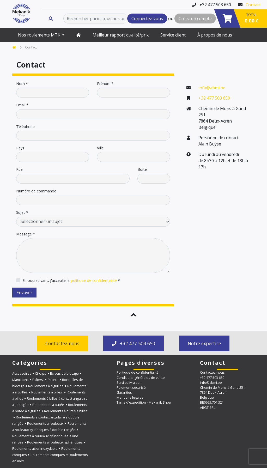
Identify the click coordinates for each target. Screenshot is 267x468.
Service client (173, 35)
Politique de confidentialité (138, 372)
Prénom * (105, 84)
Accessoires (21, 373)
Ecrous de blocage (64, 373)
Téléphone (25, 127)
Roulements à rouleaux (45, 423)
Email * (22, 105)
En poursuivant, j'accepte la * (71, 280)
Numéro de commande (36, 191)
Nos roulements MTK (39, 35)
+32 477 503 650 (214, 98)
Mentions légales (130, 397)
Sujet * (22, 212)
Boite (142, 169)
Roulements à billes (47, 392)
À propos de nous (214, 35)
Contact (253, 5)
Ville (100, 148)
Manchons (20, 379)
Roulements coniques (48, 454)
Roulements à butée (48, 404)
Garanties (124, 392)
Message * (25, 234)
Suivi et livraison (129, 382)
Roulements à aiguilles (45, 386)
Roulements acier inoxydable (35, 448)
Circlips (40, 373)
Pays (20, 148)
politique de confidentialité (94, 280)
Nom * (22, 84)
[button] (133, 315)
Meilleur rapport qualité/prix (121, 35)
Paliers (38, 379)
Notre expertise (204, 343)
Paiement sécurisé (131, 387)
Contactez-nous (62, 343)
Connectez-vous (147, 18)
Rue (19, 169)
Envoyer (24, 292)
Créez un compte (195, 18)
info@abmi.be (211, 87)
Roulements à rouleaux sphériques (55, 442)
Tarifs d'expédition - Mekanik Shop (144, 402)
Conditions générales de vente (141, 377)
